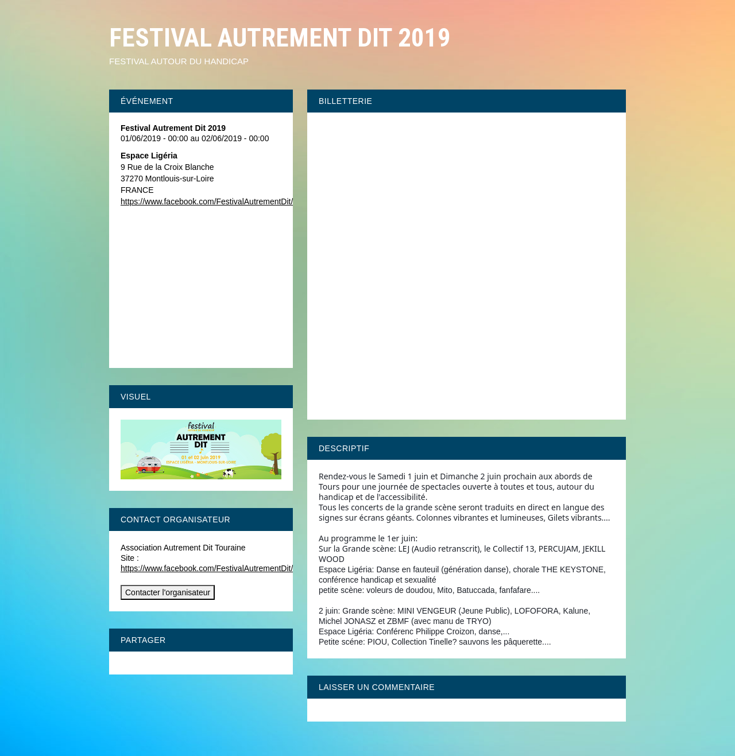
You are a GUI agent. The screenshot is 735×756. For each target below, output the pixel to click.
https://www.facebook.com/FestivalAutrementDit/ (207, 201)
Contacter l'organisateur (167, 592)
